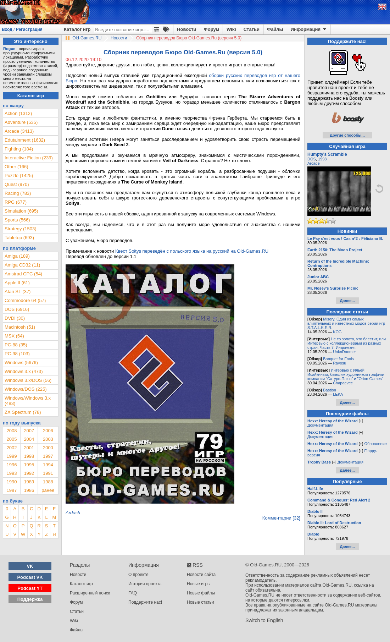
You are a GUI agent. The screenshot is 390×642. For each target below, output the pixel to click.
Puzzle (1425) (19, 175)
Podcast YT (30, 588)
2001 (29, 447)
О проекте (138, 574)
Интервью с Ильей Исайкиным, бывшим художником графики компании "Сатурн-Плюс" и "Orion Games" (345, 374)
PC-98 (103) (17, 353)
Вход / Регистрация (22, 29)
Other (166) (16, 166)
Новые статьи (200, 602)
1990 (11, 481)
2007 (29, 430)
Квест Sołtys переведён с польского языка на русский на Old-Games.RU (191, 251)
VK (30, 566)
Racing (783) (18, 193)
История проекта (145, 583)
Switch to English (264, 620)
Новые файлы (201, 593)
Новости (186, 29)
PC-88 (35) (16, 344)
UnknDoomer (344, 352)
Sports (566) (17, 220)
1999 (11, 456)
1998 (29, 456)
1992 (29, 473)
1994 (48, 464)
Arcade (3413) (19, 131)
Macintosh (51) (20, 327)
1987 (11, 490)
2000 (48, 447)
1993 (11, 473)
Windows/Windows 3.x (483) (28, 400)
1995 (29, 464)
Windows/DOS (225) (25, 389)
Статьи (252, 29)
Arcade (313, 163)
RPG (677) (16, 202)
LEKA (338, 394)
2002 (11, 447)
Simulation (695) (21, 211)
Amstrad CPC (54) (23, 273)
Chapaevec (343, 383)
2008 (11, 430)
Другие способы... (347, 135)
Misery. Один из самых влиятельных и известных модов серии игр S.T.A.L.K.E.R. (346, 323)
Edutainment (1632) (25, 140)
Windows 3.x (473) (24, 371)
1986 (29, 490)
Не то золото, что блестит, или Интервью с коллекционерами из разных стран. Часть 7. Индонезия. (346, 343)
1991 (48, 473)
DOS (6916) (17, 309)
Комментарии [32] (281, 518)
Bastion (329, 390)
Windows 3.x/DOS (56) (28, 380)
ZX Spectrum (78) (23, 412)
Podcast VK (30, 577)
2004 (29, 439)
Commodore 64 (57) (25, 300)
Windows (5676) (21, 362)
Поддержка (30, 599)
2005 (11, 439)
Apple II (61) (17, 282)
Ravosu (339, 363)
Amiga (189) (17, 256)
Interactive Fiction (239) (29, 157)
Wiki (231, 29)
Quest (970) (17, 184)
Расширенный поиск (90, 593)
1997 (48, 456)
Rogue (9, 48)
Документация (320, 425)
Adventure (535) (21, 122)
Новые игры (199, 583)
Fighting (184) (19, 149)
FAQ (132, 593)
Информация (309, 29)
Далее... (347, 300)
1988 (48, 481)
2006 (48, 430)
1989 (29, 481)
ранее (47, 490)
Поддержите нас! (145, 602)
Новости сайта (201, 574)
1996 (11, 464)
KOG (337, 332)
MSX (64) (14, 336)
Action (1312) (18, 113)
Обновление (375, 443)
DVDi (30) (15, 318)
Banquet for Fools (338, 359)
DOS (311, 159)
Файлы (275, 29)
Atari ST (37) (17, 291)
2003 (48, 439)
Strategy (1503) (21, 228)
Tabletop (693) (19, 237)
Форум (211, 29)
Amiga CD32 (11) (22, 265)
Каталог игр (77, 29)
